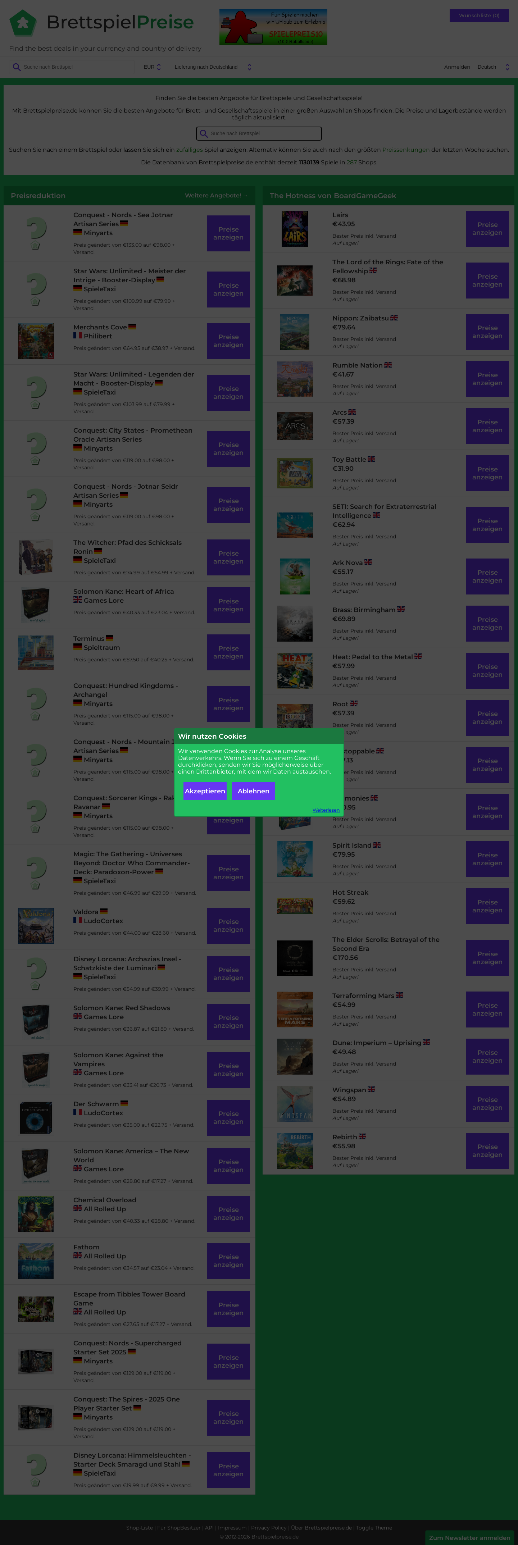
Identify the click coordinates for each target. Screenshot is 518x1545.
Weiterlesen (326, 810)
